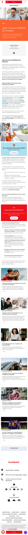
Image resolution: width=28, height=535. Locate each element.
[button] (25, 2)
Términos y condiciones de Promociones (9, 513)
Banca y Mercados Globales (7, 519)
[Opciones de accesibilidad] (3, 531)
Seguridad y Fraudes (6, 512)
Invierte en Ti (9, 521)
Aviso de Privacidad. (13, 529)
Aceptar (14, 532)
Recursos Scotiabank (17, 521)
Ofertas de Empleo (22, 513)
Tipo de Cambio (12, 515)
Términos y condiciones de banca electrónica (14, 517)
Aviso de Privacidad (15, 512)
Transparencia (23, 512)
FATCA (18, 515)
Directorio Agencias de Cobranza (20, 519)
